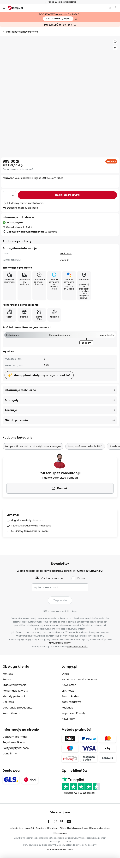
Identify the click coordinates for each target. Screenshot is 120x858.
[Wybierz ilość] (9, 195)
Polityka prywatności (16, 748)
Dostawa (8, 702)
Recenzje (11, 410)
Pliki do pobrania (16, 420)
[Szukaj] (110, 8)
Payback (67, 707)
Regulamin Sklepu (14, 742)
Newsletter (69, 685)
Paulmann (66, 253)
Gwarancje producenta (17, 707)
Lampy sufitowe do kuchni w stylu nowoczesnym (33, 446)
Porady (80, 713)
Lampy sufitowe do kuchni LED (85, 446)
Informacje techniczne (20, 390)
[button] (115, 41)
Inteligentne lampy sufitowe (22, 31)
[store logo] (17, 8)
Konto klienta (11, 713)
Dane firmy (10, 753)
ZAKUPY (58, 18)
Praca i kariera (71, 696)
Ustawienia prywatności (22, 828)
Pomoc (7, 679)
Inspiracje (68, 713)
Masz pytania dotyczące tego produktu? (42, 375)
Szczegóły (12, 400)
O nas (65, 674)
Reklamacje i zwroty (15, 691)
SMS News (68, 691)
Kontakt (8, 674)
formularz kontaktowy (60, 642)
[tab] (30, 693)
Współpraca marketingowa (79, 679)
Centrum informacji (15, 737)
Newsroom (68, 719)
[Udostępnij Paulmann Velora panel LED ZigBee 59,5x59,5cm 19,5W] (115, 47)
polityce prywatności (77, 646)
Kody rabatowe (71, 702)
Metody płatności (14, 696)
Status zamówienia (14, 685)
